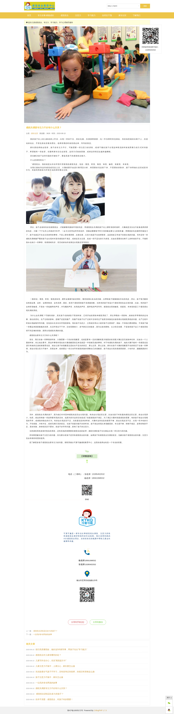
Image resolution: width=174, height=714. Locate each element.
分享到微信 (98, 622)
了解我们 (136, 15)
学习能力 (92, 15)
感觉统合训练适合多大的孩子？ (45, 631)
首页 (29, 15)
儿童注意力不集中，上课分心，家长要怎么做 (55, 666)
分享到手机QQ (77, 622)
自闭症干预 (107, 15)
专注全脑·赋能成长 (46, 15)
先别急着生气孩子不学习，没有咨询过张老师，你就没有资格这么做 (65, 672)
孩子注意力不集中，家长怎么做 (49, 677)
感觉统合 (64, 15)
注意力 (78, 15)
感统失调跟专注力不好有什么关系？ (51, 688)
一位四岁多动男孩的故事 (42, 634)
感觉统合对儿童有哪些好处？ (48, 655)
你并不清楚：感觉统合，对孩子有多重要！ (54, 699)
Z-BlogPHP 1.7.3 (100, 710)
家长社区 (122, 15)
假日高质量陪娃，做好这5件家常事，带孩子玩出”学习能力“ (61, 649)
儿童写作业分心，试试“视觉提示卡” (51, 661)
